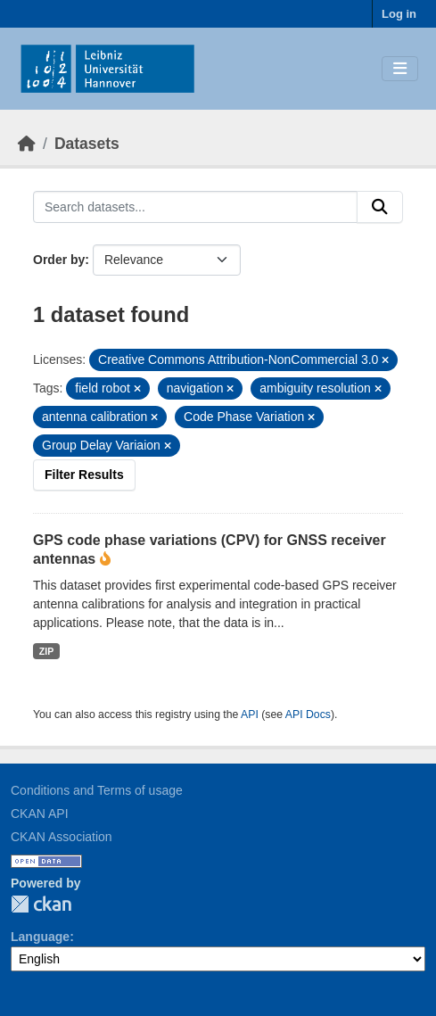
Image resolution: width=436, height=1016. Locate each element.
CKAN (41, 904)
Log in (399, 14)
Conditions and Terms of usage (97, 790)
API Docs (308, 714)
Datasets (86, 144)
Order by (59, 259)
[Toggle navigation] (400, 69)
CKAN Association (61, 837)
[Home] (27, 144)
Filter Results (84, 474)
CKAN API (40, 813)
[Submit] (380, 207)
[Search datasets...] (195, 207)
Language (40, 936)
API (250, 714)
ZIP (46, 651)
